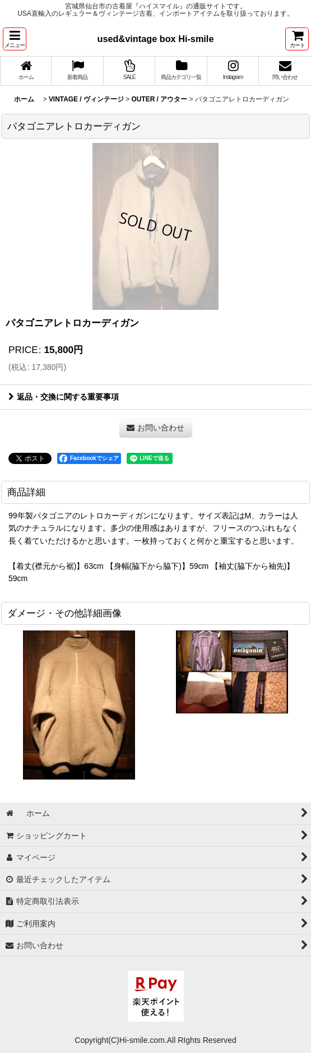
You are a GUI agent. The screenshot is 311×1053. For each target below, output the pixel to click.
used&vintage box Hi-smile (156, 39)
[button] (14, 38)
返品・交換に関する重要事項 (63, 396)
